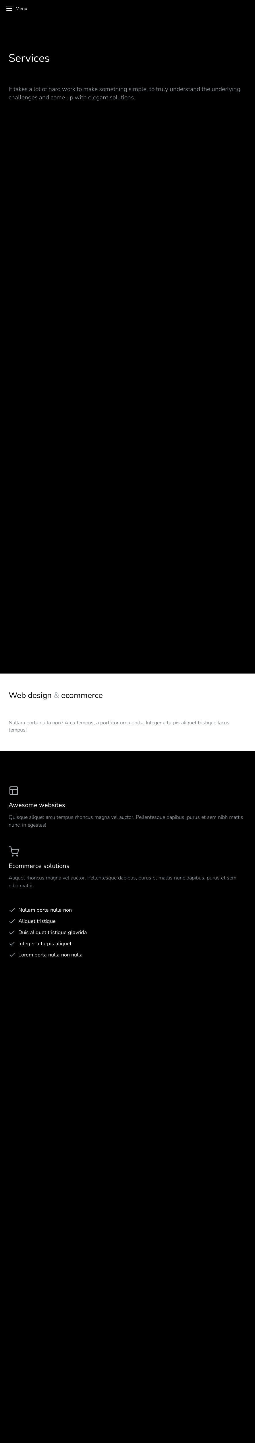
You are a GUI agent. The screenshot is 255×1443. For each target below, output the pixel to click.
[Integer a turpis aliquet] (12, 943)
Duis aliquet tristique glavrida (52, 932)
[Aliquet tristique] (12, 921)
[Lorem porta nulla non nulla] (12, 955)
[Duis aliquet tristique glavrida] (12, 932)
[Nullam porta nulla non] (12, 910)
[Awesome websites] (127, 807)
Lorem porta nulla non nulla (50, 954)
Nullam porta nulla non (45, 909)
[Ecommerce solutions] (127, 868)
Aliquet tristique (37, 921)
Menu (16, 8)
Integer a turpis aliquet (45, 943)
